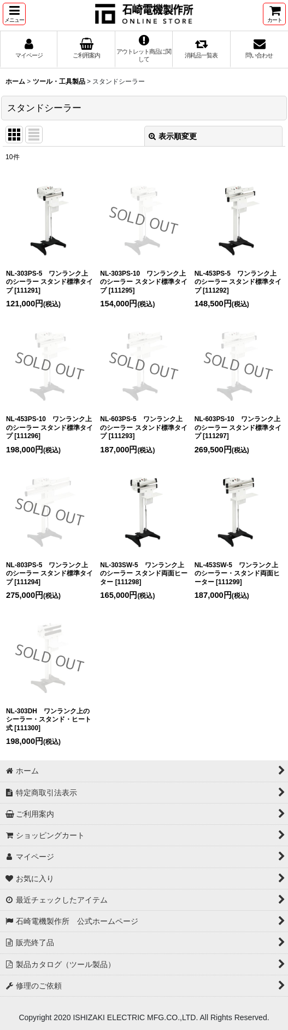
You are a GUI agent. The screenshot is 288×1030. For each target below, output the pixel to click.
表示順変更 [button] (173, 136)
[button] (14, 14)
